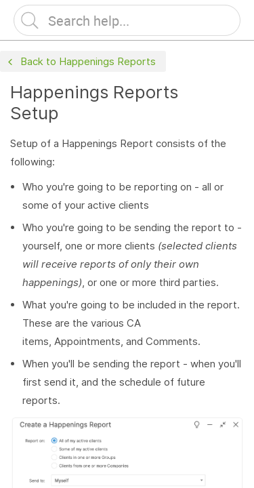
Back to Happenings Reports (80, 62)
